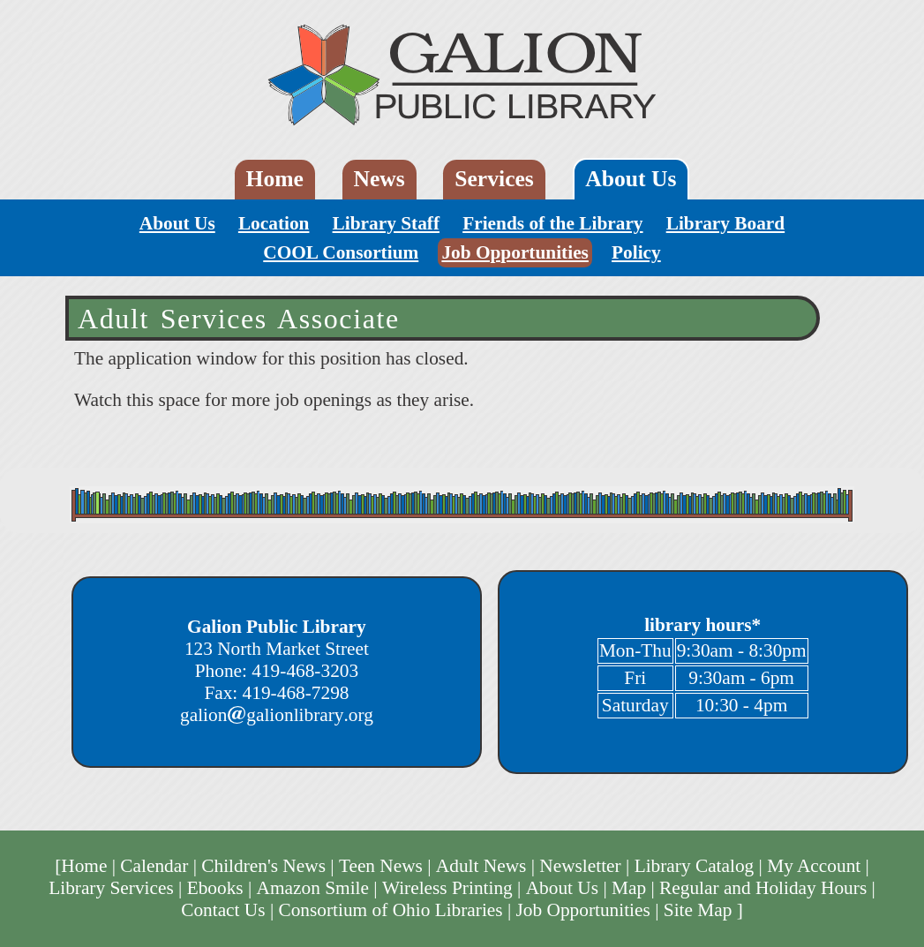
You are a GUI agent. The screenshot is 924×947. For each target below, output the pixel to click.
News (378, 179)
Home (275, 179)
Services (494, 179)
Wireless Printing (447, 887)
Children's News (263, 865)
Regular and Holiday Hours (763, 887)
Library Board (725, 223)
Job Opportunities (515, 252)
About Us (630, 179)
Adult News (481, 865)
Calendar (154, 865)
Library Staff (386, 223)
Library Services (111, 887)
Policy (636, 252)
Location (274, 223)
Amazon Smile (313, 887)
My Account (813, 865)
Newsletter (579, 865)
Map (629, 887)
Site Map (698, 910)
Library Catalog (695, 865)
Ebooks (215, 887)
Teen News (381, 865)
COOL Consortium (340, 252)
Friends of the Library (552, 223)
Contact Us (223, 910)
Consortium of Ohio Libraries (390, 910)
